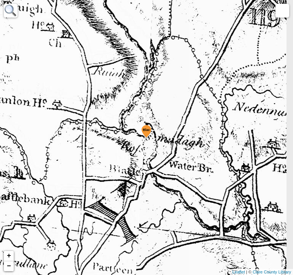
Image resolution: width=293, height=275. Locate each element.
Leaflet (238, 272)
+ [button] (9, 255)
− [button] (9, 266)
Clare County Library (272, 272)
